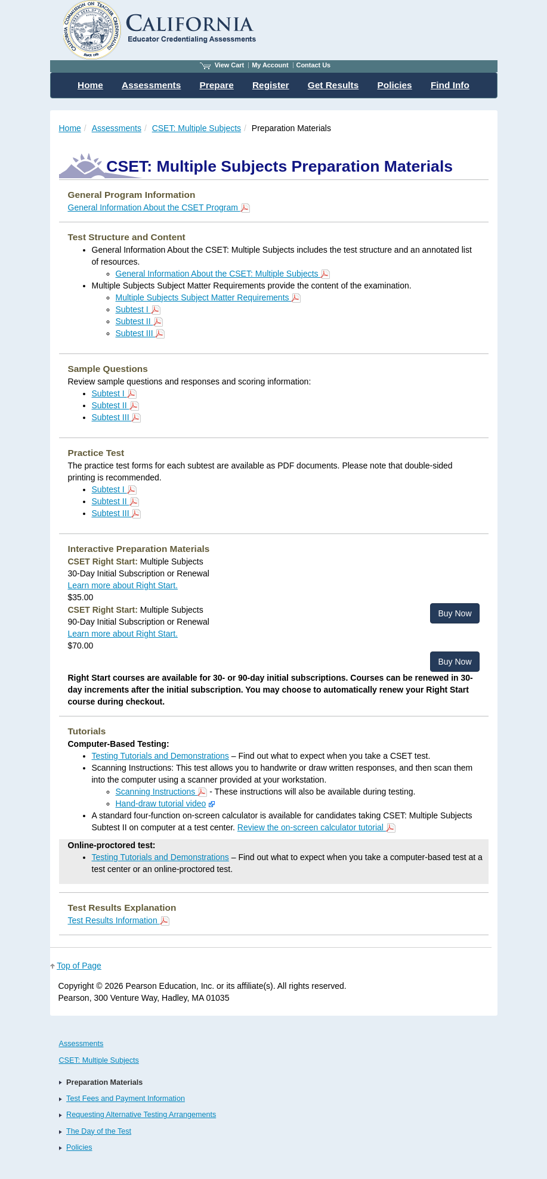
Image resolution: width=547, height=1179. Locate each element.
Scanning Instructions (162, 791)
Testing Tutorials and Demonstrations (160, 756)
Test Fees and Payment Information (125, 1098)
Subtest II (139, 321)
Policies (79, 1147)
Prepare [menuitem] (216, 85)
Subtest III (140, 333)
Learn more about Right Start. (123, 585)
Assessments (116, 128)
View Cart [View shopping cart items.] (222, 65)
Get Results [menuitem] (333, 85)
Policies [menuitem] (395, 85)
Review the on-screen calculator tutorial (316, 827)
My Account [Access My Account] (270, 65)
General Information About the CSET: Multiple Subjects (223, 273)
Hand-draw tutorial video (161, 803)
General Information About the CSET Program (159, 207)
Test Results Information (118, 920)
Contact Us (313, 65)
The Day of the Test (98, 1131)
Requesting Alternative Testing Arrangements (141, 1114)
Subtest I (138, 309)
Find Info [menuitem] (450, 85)
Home (70, 128)
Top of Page (79, 965)
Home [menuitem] (90, 85)
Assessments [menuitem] (151, 85)
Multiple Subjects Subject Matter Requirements (208, 297)
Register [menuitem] (270, 85)
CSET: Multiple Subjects (196, 128)
